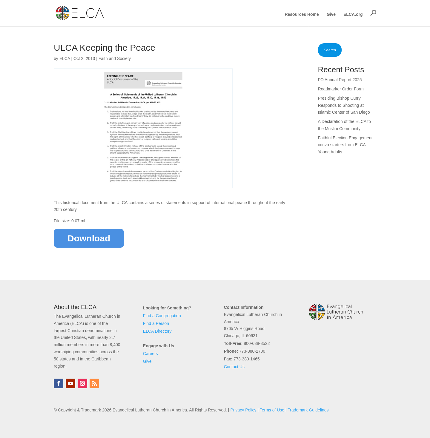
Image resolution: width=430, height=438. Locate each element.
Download (88, 238)
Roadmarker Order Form (341, 89)
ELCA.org (353, 14)
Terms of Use (272, 410)
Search (330, 50)
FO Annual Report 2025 (340, 79)
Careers (150, 353)
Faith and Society (115, 58)
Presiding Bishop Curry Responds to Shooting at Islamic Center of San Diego (344, 105)
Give (331, 14)
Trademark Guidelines (308, 410)
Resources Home (302, 14)
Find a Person (156, 323)
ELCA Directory (157, 331)
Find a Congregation (162, 315)
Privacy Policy (243, 410)
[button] (373, 13)
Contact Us (234, 366)
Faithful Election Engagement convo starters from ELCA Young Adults (345, 145)
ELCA (64, 58)
